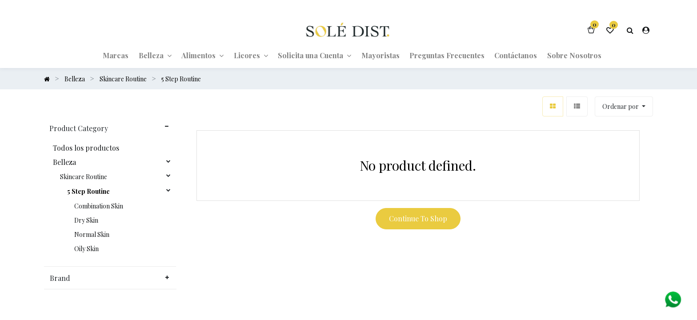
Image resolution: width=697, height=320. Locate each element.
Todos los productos (86, 148)
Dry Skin (86, 220)
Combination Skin (98, 206)
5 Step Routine (88, 192)
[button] (624, 106)
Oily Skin (86, 249)
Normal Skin (91, 235)
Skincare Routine (83, 177)
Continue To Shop (418, 218)
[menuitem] (115, 55)
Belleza (64, 162)
